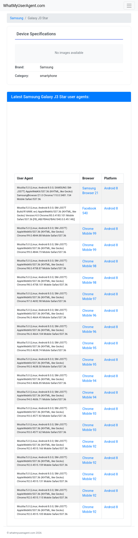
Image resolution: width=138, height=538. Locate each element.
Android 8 (111, 188)
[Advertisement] (69, 139)
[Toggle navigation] (129, 6)
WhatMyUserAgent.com (24, 5)
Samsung (16, 18)
